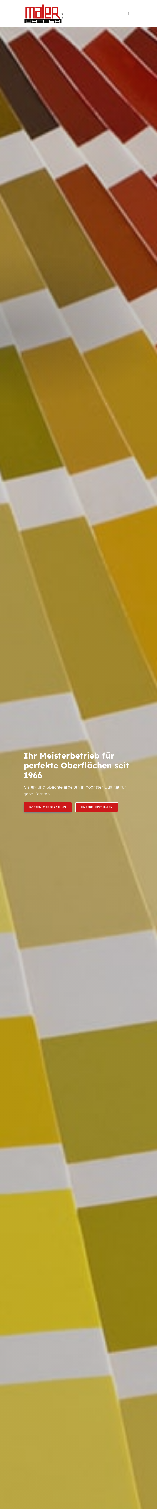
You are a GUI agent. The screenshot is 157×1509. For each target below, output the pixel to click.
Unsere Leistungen (96, 807)
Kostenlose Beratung (47, 807)
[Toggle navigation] (128, 14)
